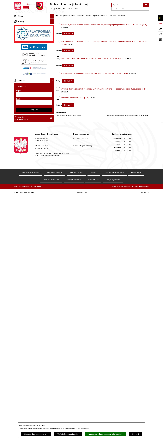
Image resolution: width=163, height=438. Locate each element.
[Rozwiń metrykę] (68, 33)
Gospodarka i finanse (83, 15)
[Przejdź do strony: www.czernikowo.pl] (160, 28)
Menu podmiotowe (21, 368)
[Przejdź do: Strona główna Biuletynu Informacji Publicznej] (56, 15)
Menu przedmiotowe (22, 25)
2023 (107, 15)
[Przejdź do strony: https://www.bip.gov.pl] (160, 23)
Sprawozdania (98, 15)
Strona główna (20, 21)
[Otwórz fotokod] (160, 39)
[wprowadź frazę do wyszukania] (127, 5)
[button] (52, 20)
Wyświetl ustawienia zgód (68, 434)
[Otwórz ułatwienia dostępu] (160, 18)
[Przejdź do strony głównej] (51, 6)
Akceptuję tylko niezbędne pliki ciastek (105, 434)
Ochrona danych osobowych (35, 434)
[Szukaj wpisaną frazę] (146, 5)
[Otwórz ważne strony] (160, 34)
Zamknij (135, 434)
